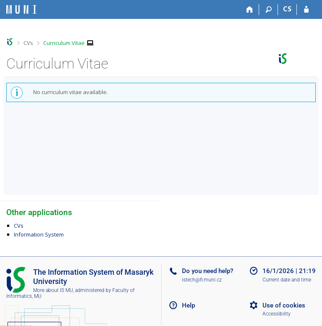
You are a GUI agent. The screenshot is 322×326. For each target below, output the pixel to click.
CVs (28, 43)
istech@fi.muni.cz (202, 280)
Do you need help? (207, 271)
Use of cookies (283, 305)
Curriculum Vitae (64, 43)
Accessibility (276, 314)
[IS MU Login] (306, 9)
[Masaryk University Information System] (21, 9)
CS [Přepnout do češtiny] (287, 8)
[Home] (249, 9)
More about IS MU (53, 290)
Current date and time (286, 280)
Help (188, 305)
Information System (39, 234)
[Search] (268, 9)
